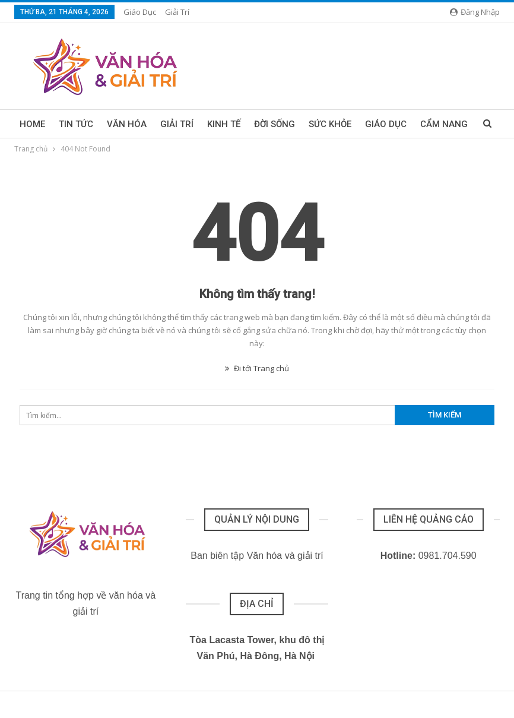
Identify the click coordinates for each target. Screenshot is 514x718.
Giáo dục (139, 12)
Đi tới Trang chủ (257, 368)
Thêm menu (391, 124)
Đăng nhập (475, 12)
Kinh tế (223, 124)
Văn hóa (127, 124)
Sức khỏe (330, 124)
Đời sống (274, 124)
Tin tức (76, 124)
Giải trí (177, 12)
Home (32, 124)
